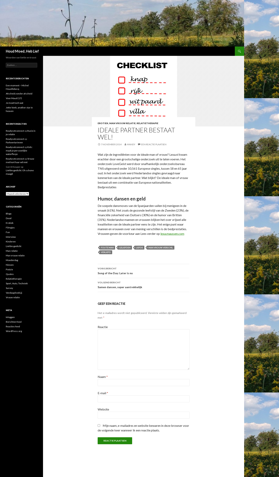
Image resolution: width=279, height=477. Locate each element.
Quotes (10, 274)
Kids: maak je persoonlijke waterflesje (19, 151)
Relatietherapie (147, 123)
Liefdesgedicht (13, 246)
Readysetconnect (15, 130)
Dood (8, 218)
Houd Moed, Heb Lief (22, 51)
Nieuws (10, 264)
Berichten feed (14, 321)
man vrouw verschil (160, 247)
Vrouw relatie (13, 297)
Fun (8, 232)
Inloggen (10, 317)
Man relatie (12, 250)
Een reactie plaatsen (153, 144)
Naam (103, 376)
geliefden (125, 247)
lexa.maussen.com (172, 233)
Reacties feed (13, 326)
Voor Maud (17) (14, 98)
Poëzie (9, 269)
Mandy (131, 144)
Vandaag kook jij (14, 292)
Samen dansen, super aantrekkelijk (143, 284)
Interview (11, 236)
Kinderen (11, 241)
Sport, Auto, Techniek (17, 283)
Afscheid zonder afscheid (19, 93)
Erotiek (103, 123)
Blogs (9, 213)
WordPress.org (14, 331)
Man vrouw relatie (122, 123)
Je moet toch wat (14, 102)
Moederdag (12, 260)
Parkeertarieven (14, 142)
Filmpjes (10, 227)
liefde (139, 247)
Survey (9, 288)
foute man (107, 247)
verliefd (106, 252)
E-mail (103, 393)
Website (103, 409)
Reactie (103, 327)
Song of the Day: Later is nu (143, 270)
